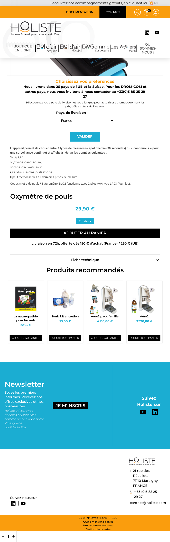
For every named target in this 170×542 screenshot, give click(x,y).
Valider (85, 146)
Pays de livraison (71, 122)
